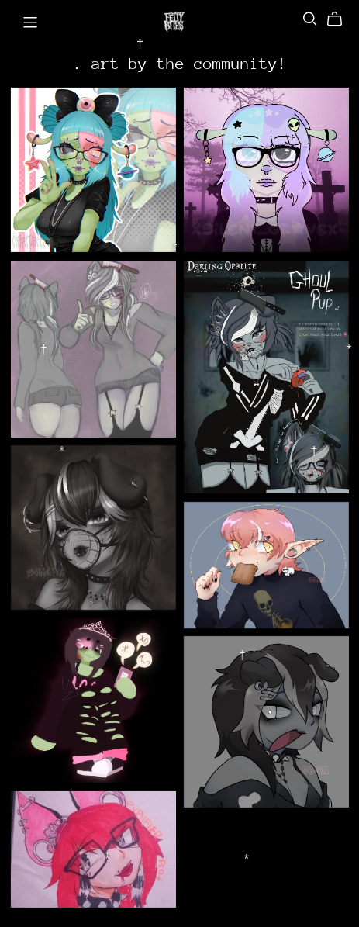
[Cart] (341, 19)
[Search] (310, 19)
